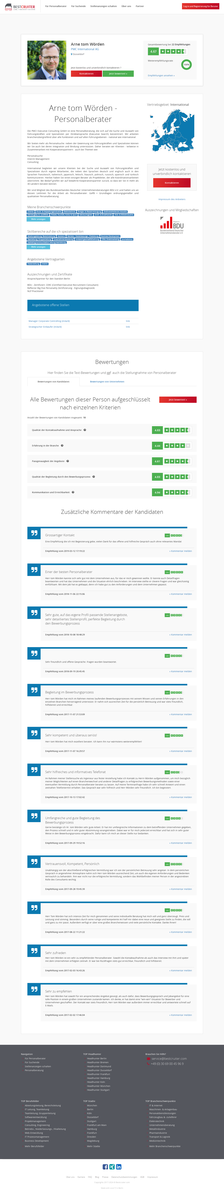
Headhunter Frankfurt (97, 1074)
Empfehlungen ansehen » (161, 75)
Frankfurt (91, 1132)
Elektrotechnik (155, 1121)
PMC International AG (85, 49)
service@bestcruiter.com (167, 1058)
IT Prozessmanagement (36, 1136)
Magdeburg (92, 1140)
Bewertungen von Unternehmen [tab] (107, 381)
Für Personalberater (56, 6)
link (128, 321)
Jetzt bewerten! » (118, 73)
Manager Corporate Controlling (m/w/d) (49, 321)
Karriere (81, 1177)
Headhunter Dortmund (98, 1066)
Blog (97, 1177)
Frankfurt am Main (96, 1125)
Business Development (36, 1140)
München (91, 1105)
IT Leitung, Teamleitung (36, 1109)
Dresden (90, 1136)
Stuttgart (90, 1121)
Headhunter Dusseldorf (98, 1070)
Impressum (152, 1177)
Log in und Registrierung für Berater (200, 6)
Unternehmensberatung (161, 1125)
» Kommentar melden (180, 550)
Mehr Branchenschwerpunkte (163, 1146)
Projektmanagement (34, 1121)
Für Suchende (78, 6)
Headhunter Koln (95, 1081)
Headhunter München (97, 1085)
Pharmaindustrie (157, 1132)
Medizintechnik (156, 1140)
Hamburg (91, 1128)
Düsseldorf (91, 1117)
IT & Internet (154, 1105)
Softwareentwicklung (35, 1117)
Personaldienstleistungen (161, 1113)
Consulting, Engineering (36, 1125)
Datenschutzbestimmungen (124, 1177)
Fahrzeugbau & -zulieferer (162, 1117)
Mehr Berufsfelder (33, 1146)
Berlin (89, 1109)
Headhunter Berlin (96, 1058)
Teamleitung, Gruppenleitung (39, 1113)
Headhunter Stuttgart (97, 1089)
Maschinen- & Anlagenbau (162, 1109)
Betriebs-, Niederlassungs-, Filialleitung (44, 1128)
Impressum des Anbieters (172, 199)
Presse (105, 1177)
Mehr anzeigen (38, 219)
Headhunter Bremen (97, 1062)
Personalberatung (33, 1070)
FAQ (90, 1177)
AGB (142, 1177)
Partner (140, 6)
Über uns (126, 6)
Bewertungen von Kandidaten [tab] (53, 381)
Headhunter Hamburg (97, 1078)
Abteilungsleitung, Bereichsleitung (42, 1105)
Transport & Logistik (158, 1136)
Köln (88, 1113)
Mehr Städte (92, 1146)
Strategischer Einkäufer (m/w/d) (45, 326)
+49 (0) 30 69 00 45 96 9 (165, 1064)
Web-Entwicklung (33, 1132)
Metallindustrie (156, 1128)
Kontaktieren (86, 73)
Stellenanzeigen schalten (103, 6)
